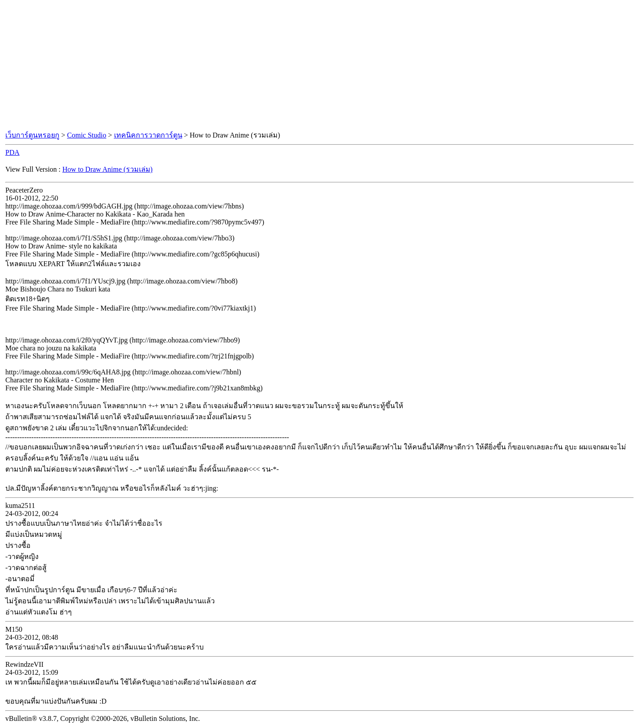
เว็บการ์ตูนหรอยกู (32, 135)
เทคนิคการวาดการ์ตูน (148, 135)
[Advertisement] (319, 66)
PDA (12, 152)
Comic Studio (86, 135)
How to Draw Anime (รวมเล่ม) (108, 169)
